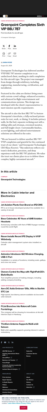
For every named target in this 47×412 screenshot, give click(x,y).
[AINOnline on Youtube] (5, 342)
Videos (4, 385)
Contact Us (29, 385)
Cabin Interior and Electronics (13, 21)
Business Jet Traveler (10, 360)
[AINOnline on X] (9, 342)
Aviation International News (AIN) (10, 354)
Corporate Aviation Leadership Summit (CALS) (11, 366)
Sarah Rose (7, 62)
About (28, 377)
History (28, 382)
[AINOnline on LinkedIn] (12, 342)
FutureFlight (6, 362)
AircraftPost (7, 357)
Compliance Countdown (9, 395)
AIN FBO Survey (8, 351)
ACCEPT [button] (23, 407)
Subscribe (29, 351)
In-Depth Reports (7, 382)
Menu (40, 16)
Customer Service (31, 353)
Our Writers (29, 380)
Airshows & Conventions (9, 390)
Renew (28, 356)
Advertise (30, 387)
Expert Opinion (6, 380)
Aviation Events (7, 392)
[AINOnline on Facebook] (1, 342)
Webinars (5, 387)
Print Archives (6, 377)
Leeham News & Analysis (11, 369)
